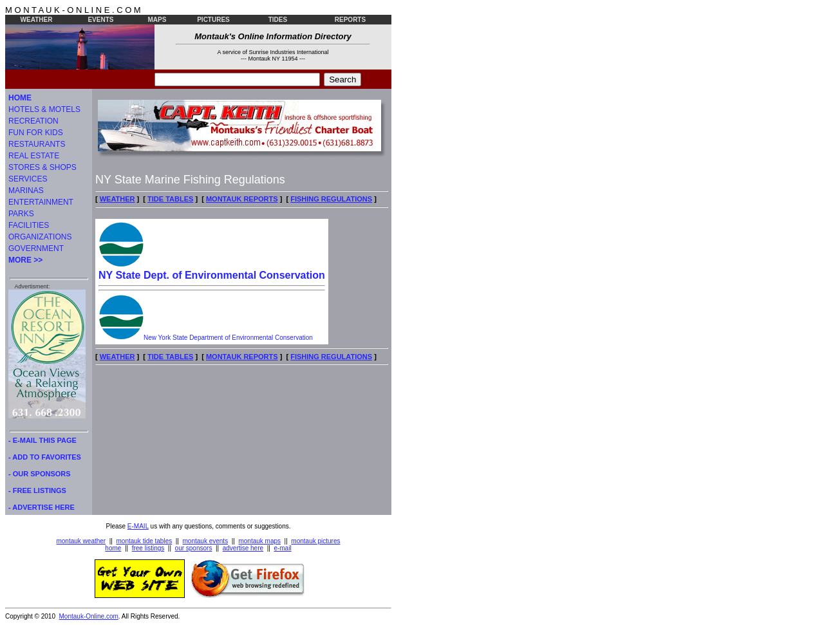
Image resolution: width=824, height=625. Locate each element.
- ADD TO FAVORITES (44, 457)
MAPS (157, 19)
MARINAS (26, 190)
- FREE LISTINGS (37, 490)
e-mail (282, 548)
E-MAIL (138, 526)
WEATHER (37, 19)
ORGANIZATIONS (39, 236)
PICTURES (213, 19)
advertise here (243, 548)
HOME (20, 97)
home (113, 548)
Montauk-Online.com (88, 616)
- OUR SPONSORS (39, 474)
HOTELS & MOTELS (44, 109)
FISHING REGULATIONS (331, 199)
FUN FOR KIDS (35, 132)
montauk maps (259, 541)
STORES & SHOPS (42, 167)
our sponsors (193, 548)
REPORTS (350, 19)
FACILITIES (28, 225)
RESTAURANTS (36, 144)
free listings (148, 548)
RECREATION (33, 121)
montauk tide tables (145, 541)
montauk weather (81, 541)
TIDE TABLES (170, 199)
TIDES (277, 19)
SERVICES (27, 178)
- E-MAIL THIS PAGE (42, 440)
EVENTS (100, 19)
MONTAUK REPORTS (242, 199)
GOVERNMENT (36, 248)
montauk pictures (315, 541)
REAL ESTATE (33, 155)
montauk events (206, 541)
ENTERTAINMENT (40, 202)
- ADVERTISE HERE (41, 507)
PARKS (21, 213)
